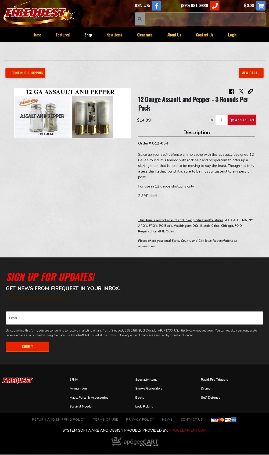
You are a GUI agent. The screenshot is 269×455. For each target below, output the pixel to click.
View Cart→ (250, 73)
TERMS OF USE (105, 420)
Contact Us (204, 35)
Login (232, 35)
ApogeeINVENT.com (187, 430)
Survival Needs (82, 407)
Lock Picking (145, 407)
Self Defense (212, 398)
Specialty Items (148, 380)
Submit (27, 347)
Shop (88, 35)
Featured (63, 35)
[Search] (205, 18)
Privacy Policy (140, 420)
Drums (206, 389)
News (167, 420)
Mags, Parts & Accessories (92, 398)
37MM (75, 380)
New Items (114, 35)
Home (36, 35)
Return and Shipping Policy (58, 420)
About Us (174, 35)
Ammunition (80, 389)
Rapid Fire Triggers (217, 380)
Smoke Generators (151, 389)
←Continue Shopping (26, 73)
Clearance (145, 35)
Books (140, 398)
